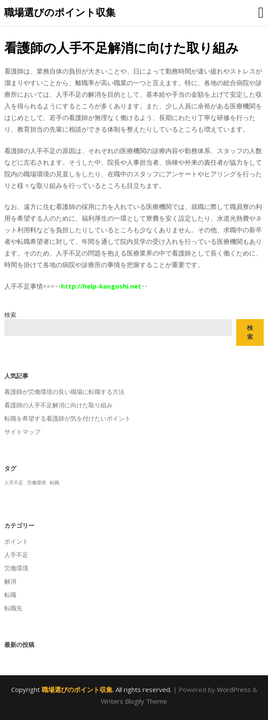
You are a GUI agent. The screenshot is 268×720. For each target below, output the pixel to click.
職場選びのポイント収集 (60, 12)
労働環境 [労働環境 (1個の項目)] (36, 483)
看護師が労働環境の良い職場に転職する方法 (64, 392)
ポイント (16, 541)
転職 (10, 595)
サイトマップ (22, 432)
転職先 (13, 608)
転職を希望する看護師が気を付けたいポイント (67, 418)
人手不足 (16, 555)
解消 (10, 581)
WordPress (234, 689)
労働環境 (16, 568)
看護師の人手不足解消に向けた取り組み (58, 405)
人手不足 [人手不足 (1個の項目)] (13, 483)
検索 (10, 315)
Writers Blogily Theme (134, 701)
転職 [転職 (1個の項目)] (54, 483)
